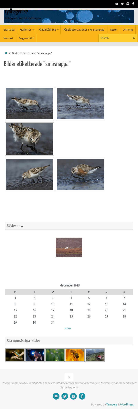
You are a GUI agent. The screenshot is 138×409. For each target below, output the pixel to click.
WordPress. (127, 404)
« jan (68, 328)
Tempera (111, 404)
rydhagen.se (16, 11)
